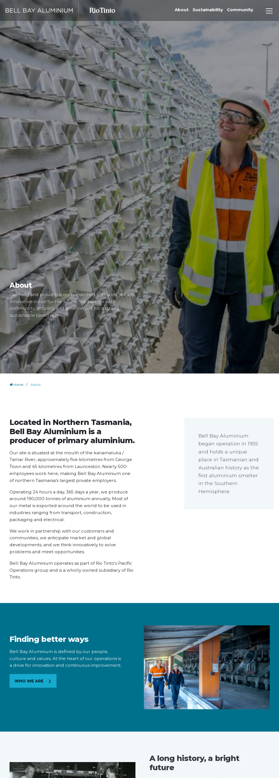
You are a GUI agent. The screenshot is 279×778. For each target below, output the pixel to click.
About (182, 9)
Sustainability (208, 9)
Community (240, 9)
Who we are (29, 681)
